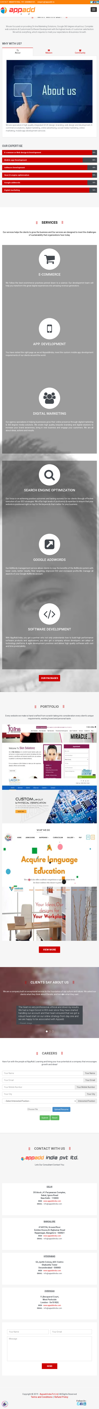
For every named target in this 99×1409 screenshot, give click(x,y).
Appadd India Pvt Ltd (49, 1394)
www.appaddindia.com (52, 1201)
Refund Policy (61, 1397)
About (17, 51)
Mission (49, 51)
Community (80, 51)
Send (49, 1366)
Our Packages (49, 678)
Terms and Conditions (41, 1397)
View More (49, 949)
